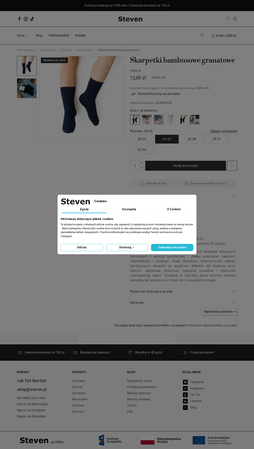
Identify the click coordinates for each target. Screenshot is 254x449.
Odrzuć (82, 247)
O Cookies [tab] (174, 209)
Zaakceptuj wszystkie (172, 247)
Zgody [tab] (84, 209)
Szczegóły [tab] (129, 209)
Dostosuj (127, 247)
